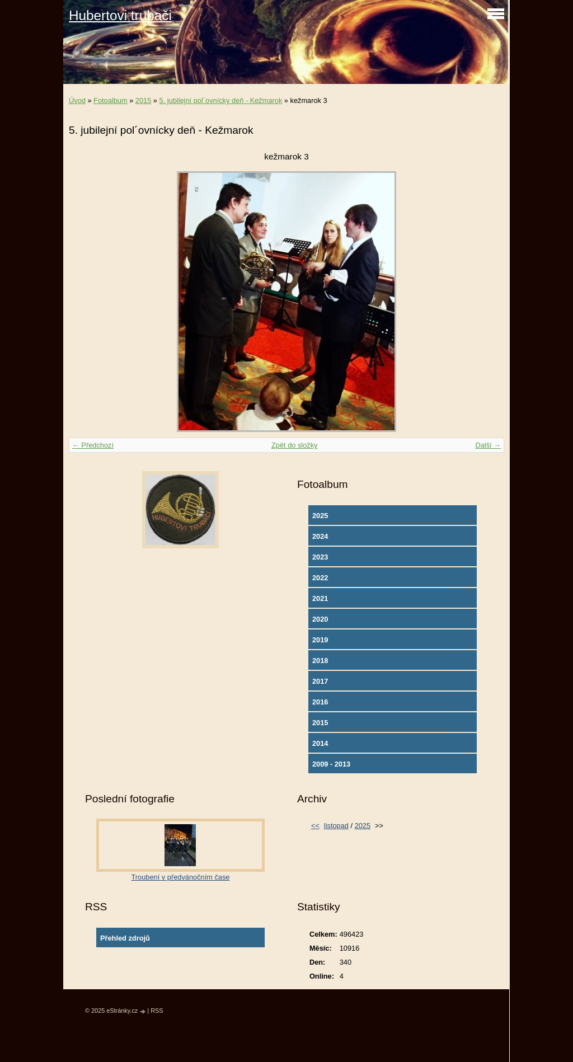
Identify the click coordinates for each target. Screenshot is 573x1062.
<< (315, 825)
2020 (320, 619)
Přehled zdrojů (125, 938)
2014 (320, 743)
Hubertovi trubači (120, 15)
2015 (143, 100)
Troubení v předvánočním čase (180, 877)
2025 (320, 515)
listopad (336, 825)
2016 (320, 702)
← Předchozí (93, 445)
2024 (320, 536)
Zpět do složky (294, 445)
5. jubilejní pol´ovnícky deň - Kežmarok (221, 100)
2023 (320, 557)
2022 (320, 578)
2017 (320, 681)
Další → (488, 445)
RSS (157, 1010)
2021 (320, 598)
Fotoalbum (110, 100)
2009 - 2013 (331, 764)
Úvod (77, 100)
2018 (320, 660)
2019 (320, 640)
